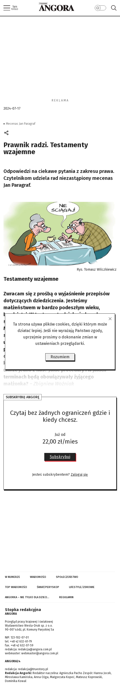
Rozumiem (60, 356)
